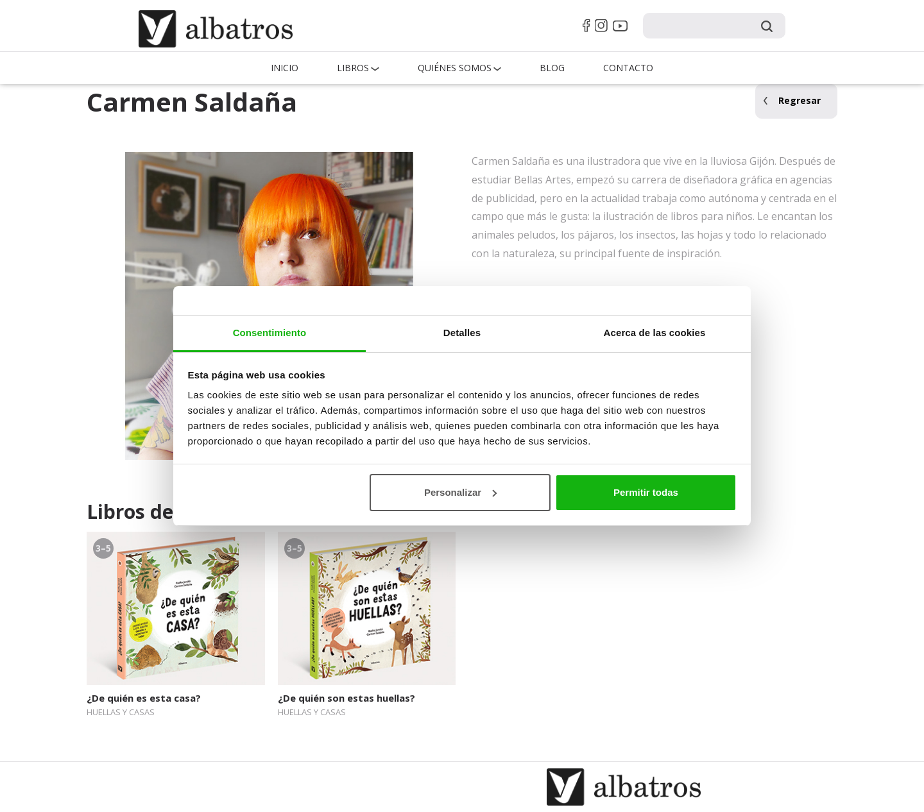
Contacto (628, 68)
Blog (552, 68)
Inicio (284, 68)
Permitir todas (645, 492)
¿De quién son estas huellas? (346, 697)
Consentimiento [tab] (270, 332)
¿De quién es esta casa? (144, 697)
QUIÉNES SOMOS (455, 68)
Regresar (799, 100)
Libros (353, 68)
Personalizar (460, 492)
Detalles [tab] (462, 332)
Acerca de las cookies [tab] (655, 332)
